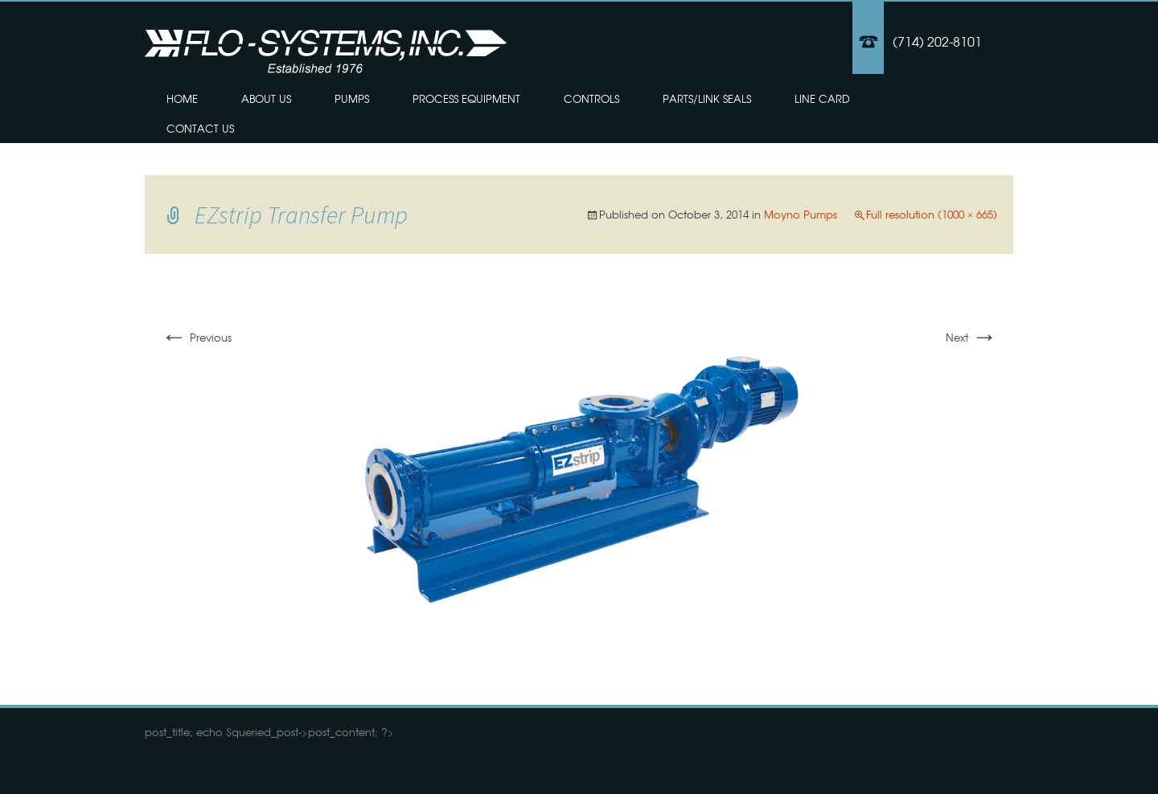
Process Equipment (466, 98)
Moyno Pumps (800, 214)
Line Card (822, 98)
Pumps (352, 98)
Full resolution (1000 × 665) (931, 214)
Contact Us (200, 128)
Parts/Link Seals (707, 98)
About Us (266, 98)
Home (182, 98)
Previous (196, 337)
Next (971, 337)
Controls (591, 98)
